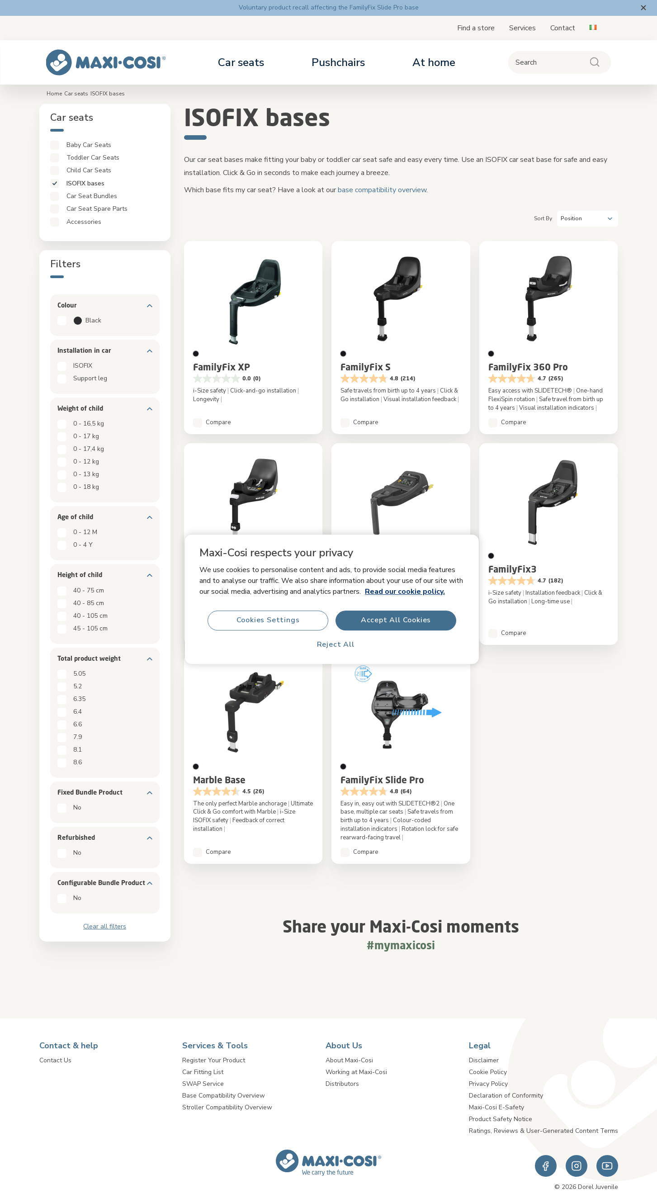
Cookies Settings (267, 620)
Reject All (335, 644)
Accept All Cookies (395, 620)
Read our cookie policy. (405, 591)
